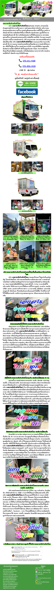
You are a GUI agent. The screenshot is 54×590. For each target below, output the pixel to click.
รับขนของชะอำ (11, 583)
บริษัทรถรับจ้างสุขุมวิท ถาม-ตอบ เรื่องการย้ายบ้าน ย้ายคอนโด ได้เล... (10, 238)
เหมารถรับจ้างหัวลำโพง (12, 19)
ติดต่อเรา (37, 19)
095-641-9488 (29, 61)
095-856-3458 (29, 66)
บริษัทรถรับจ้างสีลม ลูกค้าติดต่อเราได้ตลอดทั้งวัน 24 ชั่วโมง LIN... (43, 238)
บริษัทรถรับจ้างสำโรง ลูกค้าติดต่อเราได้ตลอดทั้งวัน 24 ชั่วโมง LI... (27, 238)
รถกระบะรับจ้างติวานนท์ (10, 576)
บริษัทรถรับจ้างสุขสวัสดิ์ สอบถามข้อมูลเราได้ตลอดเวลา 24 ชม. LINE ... (27, 266)
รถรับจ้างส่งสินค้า (7, 569)
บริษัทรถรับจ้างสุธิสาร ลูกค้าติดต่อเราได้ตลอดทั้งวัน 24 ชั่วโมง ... (43, 265)
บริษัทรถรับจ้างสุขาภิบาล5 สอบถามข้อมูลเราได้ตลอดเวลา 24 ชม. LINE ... (11, 266)
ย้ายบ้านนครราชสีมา (10, 588)
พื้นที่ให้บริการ (27, 19)
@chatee (45, 572)
